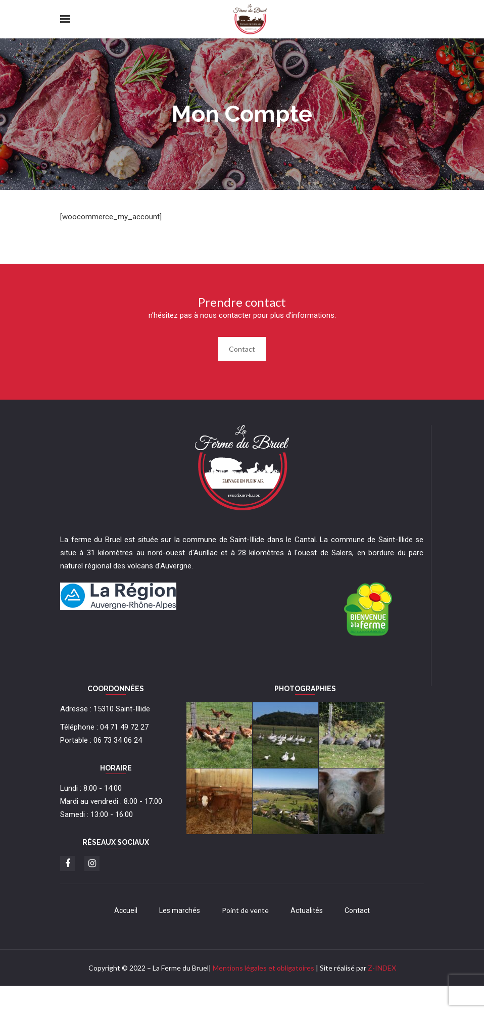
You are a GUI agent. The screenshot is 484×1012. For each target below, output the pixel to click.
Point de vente (245, 910)
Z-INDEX (382, 967)
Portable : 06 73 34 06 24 (101, 740)
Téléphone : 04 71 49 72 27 (104, 727)
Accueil (125, 910)
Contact (242, 349)
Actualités (307, 910)
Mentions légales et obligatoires (263, 967)
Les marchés (179, 910)
